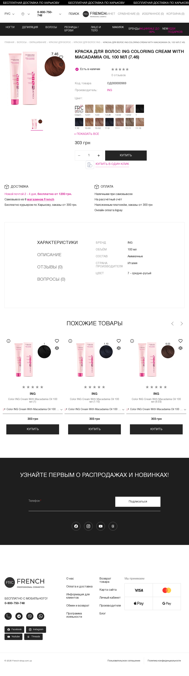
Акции (134, 27)
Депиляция (23, 27)
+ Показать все (86, 136)
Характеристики (57, 245)
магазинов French (40, 202)
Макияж (98, 27)
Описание (49, 258)
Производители (110, 613)
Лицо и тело (81, 30)
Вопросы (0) (51, 282)
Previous (172, 326)
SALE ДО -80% (150, 30)
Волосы (44, 27)
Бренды (117, 27)
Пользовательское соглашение (124, 668)
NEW (163, 27)
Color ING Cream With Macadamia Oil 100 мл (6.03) (156, 401)
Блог (102, 620)
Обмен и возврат (77, 613)
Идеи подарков (181, 29)
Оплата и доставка (79, 593)
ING (109, 93)
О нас (70, 586)
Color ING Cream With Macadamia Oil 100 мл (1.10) (94, 401)
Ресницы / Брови (63, 29)
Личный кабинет (110, 605)
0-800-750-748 (44, 14)
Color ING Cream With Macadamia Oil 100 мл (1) (32, 401)
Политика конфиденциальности (164, 668)
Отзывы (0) (50, 270)
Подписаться (138, 508)
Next (181, 326)
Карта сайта (108, 597)
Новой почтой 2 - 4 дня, (38, 197)
